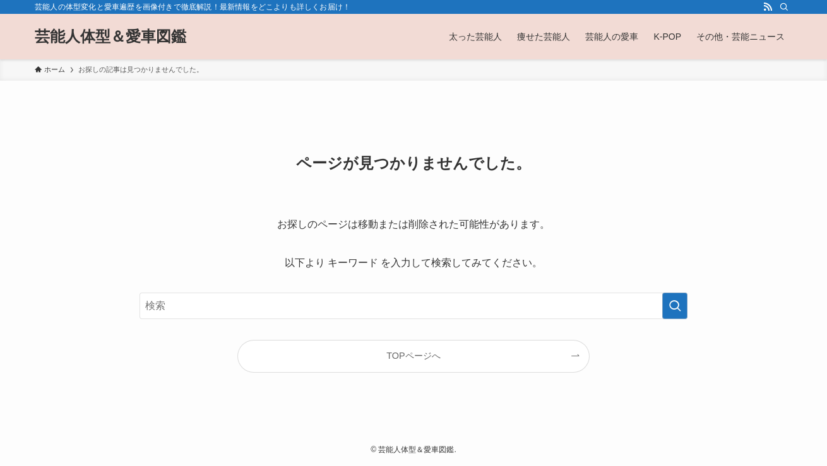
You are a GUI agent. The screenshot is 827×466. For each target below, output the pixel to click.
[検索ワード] (413, 306)
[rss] (767, 7)
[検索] (784, 7)
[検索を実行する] (674, 306)
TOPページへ (413, 356)
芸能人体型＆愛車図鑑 (110, 36)
